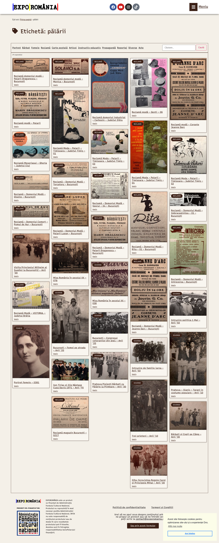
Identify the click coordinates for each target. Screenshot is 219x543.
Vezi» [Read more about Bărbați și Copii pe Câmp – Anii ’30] (173, 441)
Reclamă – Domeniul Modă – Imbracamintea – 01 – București (187, 213)
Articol (73, 47)
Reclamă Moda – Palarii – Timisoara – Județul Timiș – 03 (108, 161)
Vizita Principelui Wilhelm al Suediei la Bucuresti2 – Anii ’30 (30, 270)
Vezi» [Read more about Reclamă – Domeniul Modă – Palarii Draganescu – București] (94, 257)
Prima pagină (25, 19)
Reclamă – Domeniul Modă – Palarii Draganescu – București (108, 250)
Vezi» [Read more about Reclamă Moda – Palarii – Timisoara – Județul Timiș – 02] (173, 187)
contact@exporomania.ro (150, 519)
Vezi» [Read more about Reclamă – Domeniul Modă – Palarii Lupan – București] (55, 238)
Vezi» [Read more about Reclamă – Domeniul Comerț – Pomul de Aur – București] (16, 228)
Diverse (132, 47)
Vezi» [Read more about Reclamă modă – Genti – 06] (134, 116)
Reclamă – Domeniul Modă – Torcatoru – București (69, 183)
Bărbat (26, 47)
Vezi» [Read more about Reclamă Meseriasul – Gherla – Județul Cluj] (16, 169)
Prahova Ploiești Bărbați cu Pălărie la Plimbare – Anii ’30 (109, 385)
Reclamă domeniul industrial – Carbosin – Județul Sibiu (108, 118)
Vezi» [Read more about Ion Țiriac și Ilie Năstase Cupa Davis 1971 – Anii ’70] (55, 392)
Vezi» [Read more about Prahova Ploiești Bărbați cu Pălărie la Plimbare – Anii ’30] (94, 391)
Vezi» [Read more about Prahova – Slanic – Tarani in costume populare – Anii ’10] (173, 396)
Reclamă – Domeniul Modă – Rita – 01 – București (148, 248)
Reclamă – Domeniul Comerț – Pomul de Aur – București (31, 223)
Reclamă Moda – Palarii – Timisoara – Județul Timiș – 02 (187, 181)
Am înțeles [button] (190, 533)
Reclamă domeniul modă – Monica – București (68, 80)
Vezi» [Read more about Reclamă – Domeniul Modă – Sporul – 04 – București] (94, 209)
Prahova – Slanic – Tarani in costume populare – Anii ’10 (187, 391)
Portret (16, 47)
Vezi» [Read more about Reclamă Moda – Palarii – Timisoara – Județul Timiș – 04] (134, 187)
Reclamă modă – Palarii (27, 123)
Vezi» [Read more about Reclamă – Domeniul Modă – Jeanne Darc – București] (134, 332)
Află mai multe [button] (175, 526)
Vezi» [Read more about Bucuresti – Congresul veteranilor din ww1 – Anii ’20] (94, 347)
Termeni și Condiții (162, 507)
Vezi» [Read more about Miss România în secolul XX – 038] (94, 307)
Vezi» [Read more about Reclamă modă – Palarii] (16, 126)
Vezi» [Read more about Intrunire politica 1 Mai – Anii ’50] (173, 327)
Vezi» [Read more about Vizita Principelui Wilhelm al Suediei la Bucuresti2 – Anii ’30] (16, 277)
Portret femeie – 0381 (26, 382)
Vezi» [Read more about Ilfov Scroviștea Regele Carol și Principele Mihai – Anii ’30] (134, 486)
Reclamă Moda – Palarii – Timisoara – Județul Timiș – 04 (148, 180)
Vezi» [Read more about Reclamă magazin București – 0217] (55, 440)
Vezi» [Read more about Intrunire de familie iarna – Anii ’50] (134, 375)
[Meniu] (193, 7)
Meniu (203, 7)
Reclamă (45, 47)
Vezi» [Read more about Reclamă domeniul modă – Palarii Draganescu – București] (16, 85)
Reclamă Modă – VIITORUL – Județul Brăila (30, 314)
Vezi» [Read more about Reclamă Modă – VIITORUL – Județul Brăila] (16, 319)
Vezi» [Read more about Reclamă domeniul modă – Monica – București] (55, 85)
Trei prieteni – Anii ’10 (145, 436)
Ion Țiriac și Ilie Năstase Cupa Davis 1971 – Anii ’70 (68, 387)
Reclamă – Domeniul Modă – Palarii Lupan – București (69, 233)
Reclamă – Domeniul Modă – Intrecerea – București (187, 281)
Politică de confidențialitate (129, 507)
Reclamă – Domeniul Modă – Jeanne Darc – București (148, 327)
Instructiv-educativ (89, 47)
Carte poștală (60, 47)
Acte (141, 47)
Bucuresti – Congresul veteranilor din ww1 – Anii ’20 (107, 341)
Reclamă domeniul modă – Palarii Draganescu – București (29, 79)
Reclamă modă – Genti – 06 (147, 112)
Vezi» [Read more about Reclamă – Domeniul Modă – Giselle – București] (16, 201)
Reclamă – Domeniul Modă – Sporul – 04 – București (108, 204)
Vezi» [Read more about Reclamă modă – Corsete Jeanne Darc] (173, 131)
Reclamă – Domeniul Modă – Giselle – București (30, 195)
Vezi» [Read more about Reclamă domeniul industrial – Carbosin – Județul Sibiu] (94, 123)
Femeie (35, 47)
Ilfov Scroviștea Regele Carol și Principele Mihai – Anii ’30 (149, 481)
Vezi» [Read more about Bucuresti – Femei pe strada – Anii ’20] (55, 355)
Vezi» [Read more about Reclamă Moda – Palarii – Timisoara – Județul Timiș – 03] (94, 167)
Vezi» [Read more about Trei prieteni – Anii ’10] (134, 440)
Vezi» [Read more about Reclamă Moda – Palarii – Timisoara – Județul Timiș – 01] (55, 157)
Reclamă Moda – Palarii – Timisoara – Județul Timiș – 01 (69, 151)
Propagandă (109, 47)
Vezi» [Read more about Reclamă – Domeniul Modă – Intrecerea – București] (173, 286)
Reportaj (122, 47)
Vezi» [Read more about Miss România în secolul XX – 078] (55, 285)
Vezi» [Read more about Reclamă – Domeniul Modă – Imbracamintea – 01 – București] (173, 219)
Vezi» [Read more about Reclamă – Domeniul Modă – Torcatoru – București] (55, 188)
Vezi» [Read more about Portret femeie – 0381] (16, 386)
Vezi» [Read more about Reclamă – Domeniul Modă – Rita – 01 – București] (134, 253)
